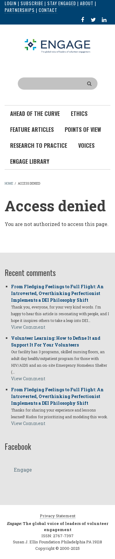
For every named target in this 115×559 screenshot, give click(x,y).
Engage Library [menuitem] (29, 161)
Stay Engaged (61, 3)
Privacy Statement (57, 516)
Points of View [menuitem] (83, 129)
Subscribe (32, 3)
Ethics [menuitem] (79, 113)
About (87, 3)
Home (9, 184)
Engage (23, 469)
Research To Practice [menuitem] (38, 145)
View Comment (28, 327)
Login (11, 3)
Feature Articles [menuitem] (32, 129)
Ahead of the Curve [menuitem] (35, 113)
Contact (48, 10)
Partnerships (20, 10)
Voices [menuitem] (86, 145)
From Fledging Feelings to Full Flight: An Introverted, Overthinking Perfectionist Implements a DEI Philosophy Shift (57, 293)
